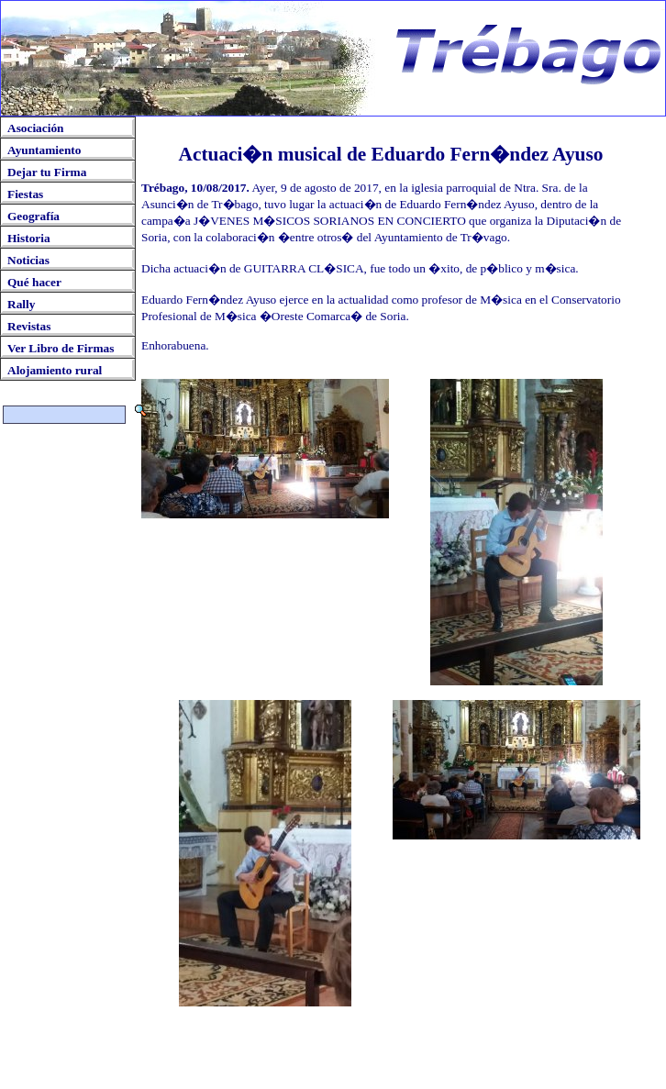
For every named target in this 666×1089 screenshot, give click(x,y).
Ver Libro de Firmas (60, 348)
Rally (21, 304)
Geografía (33, 216)
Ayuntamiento (44, 150)
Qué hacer (34, 282)
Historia (28, 238)
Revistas (28, 326)
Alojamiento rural (54, 370)
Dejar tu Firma (46, 172)
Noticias (28, 260)
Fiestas (25, 194)
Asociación (35, 128)
